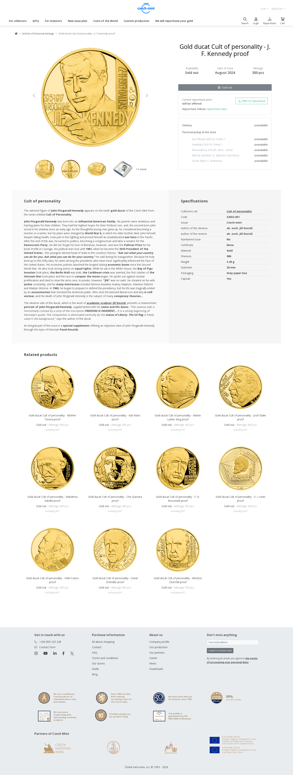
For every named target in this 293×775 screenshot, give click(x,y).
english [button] (277, 8)
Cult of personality (239, 211)
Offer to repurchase (251, 101)
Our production (158, 647)
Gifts (36, 21)
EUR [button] (264, 8)
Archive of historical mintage (38, 33)
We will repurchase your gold (174, 21)
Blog (95, 674)
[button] (41, 95)
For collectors (18, 21)
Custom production (136, 21)
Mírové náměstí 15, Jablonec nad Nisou (215, 155)
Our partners (157, 652)
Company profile (159, 641)
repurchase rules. (217, 109)
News (152, 663)
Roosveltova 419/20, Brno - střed (212, 150)
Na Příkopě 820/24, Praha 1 (209, 139)
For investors (53, 21)
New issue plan (77, 21)
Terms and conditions (105, 658)
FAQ (94, 652)
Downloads (156, 669)
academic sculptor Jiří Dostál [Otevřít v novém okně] (106, 303)
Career (153, 658)
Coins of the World (105, 21)
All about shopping (103, 641)
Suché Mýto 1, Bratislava (207, 161)
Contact (96, 647)
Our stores (98, 663)
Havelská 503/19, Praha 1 (207, 144)
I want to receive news (220, 650)
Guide (95, 669)
